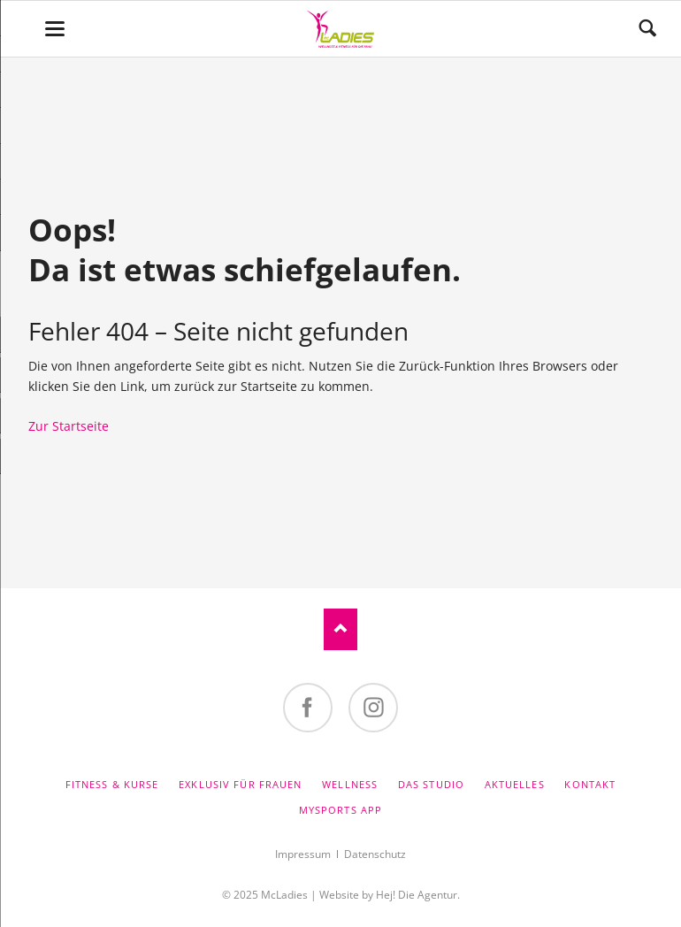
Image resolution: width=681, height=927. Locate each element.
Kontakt (590, 784)
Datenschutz (375, 854)
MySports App (340, 809)
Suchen (647, 28)
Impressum (303, 854)
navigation (54, 28)
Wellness (350, 784)
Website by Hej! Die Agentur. (389, 894)
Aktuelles (515, 784)
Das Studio (431, 784)
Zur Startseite (68, 426)
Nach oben (340, 629)
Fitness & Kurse (112, 784)
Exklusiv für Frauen (240, 784)
